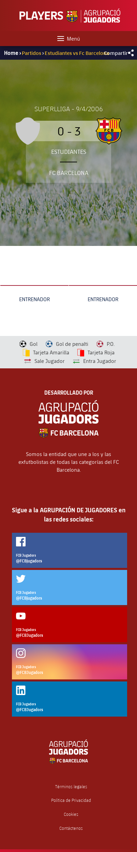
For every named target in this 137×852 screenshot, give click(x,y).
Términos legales (71, 786)
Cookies (71, 814)
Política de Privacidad (71, 800)
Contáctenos (71, 828)
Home (11, 52)
